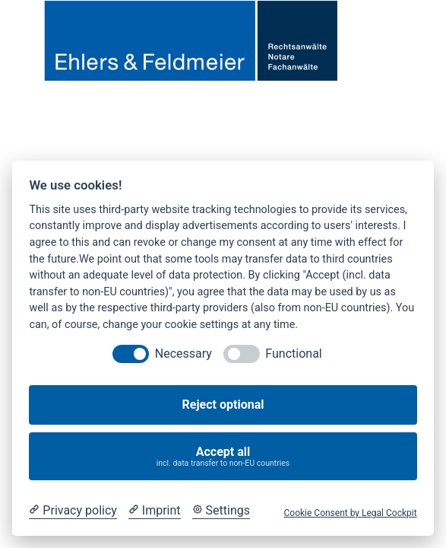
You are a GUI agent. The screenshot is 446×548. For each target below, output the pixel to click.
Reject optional (223, 404)
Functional (293, 353)
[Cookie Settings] (221, 510)
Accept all (223, 456)
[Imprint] (154, 510)
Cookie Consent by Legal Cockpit (349, 513)
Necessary (183, 353)
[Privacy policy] (72, 510)
